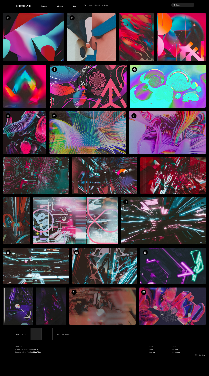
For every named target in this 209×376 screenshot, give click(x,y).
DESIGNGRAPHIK (22, 4)
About (151, 349)
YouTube (174, 349)
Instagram (175, 352)
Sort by (64, 334)
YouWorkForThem (34, 352)
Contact (152, 352)
